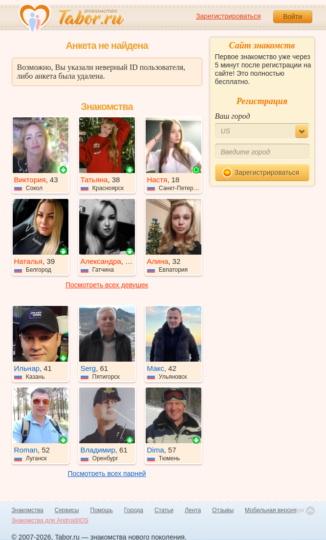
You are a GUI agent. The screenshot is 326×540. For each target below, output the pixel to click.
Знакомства (27, 510)
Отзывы (223, 510)
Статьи (164, 510)
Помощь (101, 510)
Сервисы (67, 510)
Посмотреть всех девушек (106, 285)
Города (133, 510)
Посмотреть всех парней (106, 473)
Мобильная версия (271, 510)
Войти (292, 17)
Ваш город (232, 116)
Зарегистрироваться (228, 16)
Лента (193, 510)
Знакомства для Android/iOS (50, 520)
